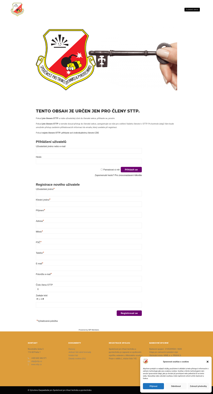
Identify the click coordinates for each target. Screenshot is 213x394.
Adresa (40, 221)
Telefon (40, 253)
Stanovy (71, 349)
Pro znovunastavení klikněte (128, 175)
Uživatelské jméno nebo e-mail (50, 146)
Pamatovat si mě (111, 170)
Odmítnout (176, 386)
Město (39, 232)
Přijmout (153, 386)
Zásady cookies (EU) (77, 358)
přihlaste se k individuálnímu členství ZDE (80, 133)
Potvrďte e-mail (44, 274)
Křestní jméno (43, 200)
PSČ (38, 242)
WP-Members (93, 330)
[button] (207, 361)
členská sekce (192, 10)
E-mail (39, 263)
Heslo (38, 157)
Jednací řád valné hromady (79, 352)
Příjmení (40, 210)
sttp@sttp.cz (35, 361)
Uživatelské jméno (45, 189)
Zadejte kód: (42, 295)
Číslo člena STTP (44, 285)
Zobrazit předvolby (198, 386)
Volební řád (73, 355)
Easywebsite (44, 390)
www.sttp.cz (35, 364)
